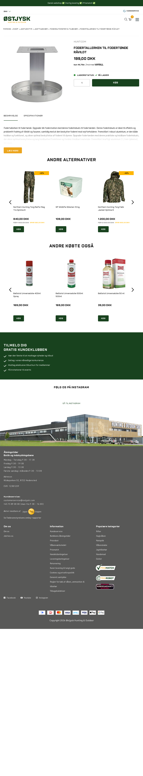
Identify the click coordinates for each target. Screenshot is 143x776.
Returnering (55, 579)
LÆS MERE (13, 150)
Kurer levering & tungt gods (62, 584)
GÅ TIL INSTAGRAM (71, 420)
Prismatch (54, 566)
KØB (18, 229)
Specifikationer (35, 115)
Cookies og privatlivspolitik (62, 589)
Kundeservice (131, 11)
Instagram (42, 614)
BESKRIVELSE (11, 115)
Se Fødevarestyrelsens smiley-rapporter (22, 535)
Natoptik (100, 556)
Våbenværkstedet (58, 561)
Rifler (98, 547)
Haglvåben (101, 552)
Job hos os (8, 552)
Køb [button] (115, 83)
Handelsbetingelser (59, 570)
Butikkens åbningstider (60, 552)
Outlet (99, 575)
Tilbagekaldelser (57, 607)
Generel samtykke (58, 593)
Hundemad (101, 570)
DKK (6, 11)
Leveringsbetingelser (59, 575)
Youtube (26, 614)
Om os (6, 547)
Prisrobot (54, 556)
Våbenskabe (101, 561)
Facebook (10, 614)
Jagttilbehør (101, 566)
